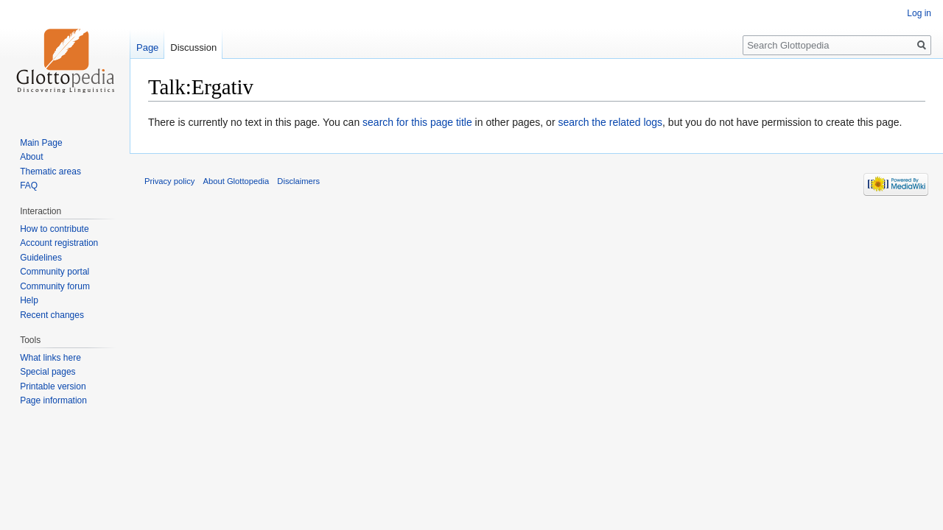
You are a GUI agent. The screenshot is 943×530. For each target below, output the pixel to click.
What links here (50, 358)
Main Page (41, 143)
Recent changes (52, 315)
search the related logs (610, 122)
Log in (919, 13)
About (31, 157)
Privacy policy (169, 181)
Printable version (52, 386)
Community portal (54, 271)
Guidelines (41, 257)
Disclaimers (298, 181)
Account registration (59, 243)
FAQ (29, 185)
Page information (53, 400)
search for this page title (417, 122)
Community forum (55, 286)
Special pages (47, 372)
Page (147, 47)
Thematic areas (50, 171)
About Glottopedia (236, 181)
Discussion (193, 47)
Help (29, 300)
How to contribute (54, 229)
